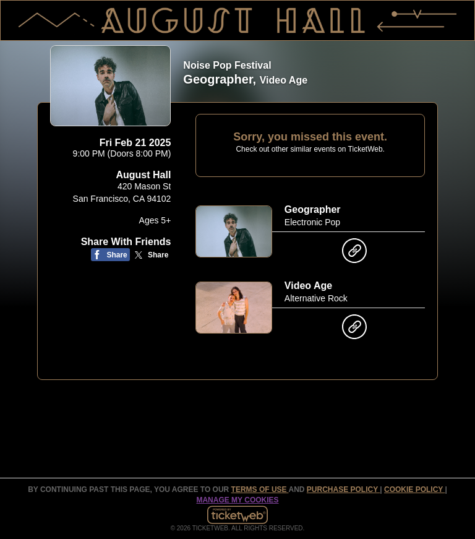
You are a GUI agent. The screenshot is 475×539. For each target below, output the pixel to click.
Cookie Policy (414, 489)
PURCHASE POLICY (343, 489)
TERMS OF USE (260, 489)
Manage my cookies (237, 500)
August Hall (143, 175)
